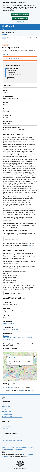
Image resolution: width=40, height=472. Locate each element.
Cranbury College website (11, 329)
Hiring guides (5, 428)
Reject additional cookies (20, 18)
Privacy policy (11, 447)
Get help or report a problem (9, 438)
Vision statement (18, 449)
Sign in (4, 29)
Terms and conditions (21, 447)
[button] (20, 367)
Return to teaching (7, 414)
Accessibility (31, 447)
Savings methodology (7, 449)
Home (3, 41)
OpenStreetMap (28, 380)
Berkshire (31, 390)
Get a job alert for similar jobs (14, 55)
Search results (10, 41)
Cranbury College (13, 357)
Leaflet (18, 380)
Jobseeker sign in (6, 406)
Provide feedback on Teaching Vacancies (12, 440)
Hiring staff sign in (6, 426)
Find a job (4, 409)
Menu (4, 34)
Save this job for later (12, 59)
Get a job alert (9, 387)
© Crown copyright (20, 468)
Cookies (4, 447)
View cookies (20, 21)
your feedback (20, 37)
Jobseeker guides (6, 411)
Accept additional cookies (20, 14)
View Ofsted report (9, 323)
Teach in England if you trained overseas (12, 417)
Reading (22, 390)
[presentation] (20, 366)
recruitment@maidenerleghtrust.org (14, 204)
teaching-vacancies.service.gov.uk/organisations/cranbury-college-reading (18, 337)
